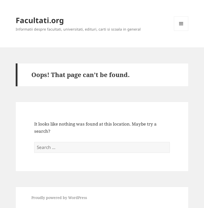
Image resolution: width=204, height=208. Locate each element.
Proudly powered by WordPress (59, 197)
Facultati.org (40, 20)
